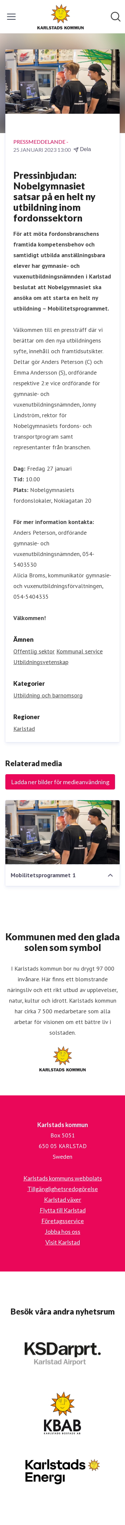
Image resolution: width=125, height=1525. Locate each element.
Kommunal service (79, 651)
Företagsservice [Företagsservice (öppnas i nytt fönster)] (62, 1220)
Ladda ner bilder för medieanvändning (60, 782)
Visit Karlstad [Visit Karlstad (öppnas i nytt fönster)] (62, 1242)
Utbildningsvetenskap (40, 662)
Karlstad (24, 728)
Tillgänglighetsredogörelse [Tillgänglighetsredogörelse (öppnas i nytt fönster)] (62, 1188)
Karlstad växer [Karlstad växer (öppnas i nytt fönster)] (62, 1199)
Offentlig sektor (34, 651)
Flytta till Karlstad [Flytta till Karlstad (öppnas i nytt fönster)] (63, 1210)
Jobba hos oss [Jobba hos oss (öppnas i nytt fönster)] (62, 1231)
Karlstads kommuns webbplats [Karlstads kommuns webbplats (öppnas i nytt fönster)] (62, 1178)
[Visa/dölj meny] (11, 16)
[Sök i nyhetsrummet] (115, 16)
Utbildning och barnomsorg (48, 695)
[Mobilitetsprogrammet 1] (62, 832)
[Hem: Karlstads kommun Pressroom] (60, 16)
